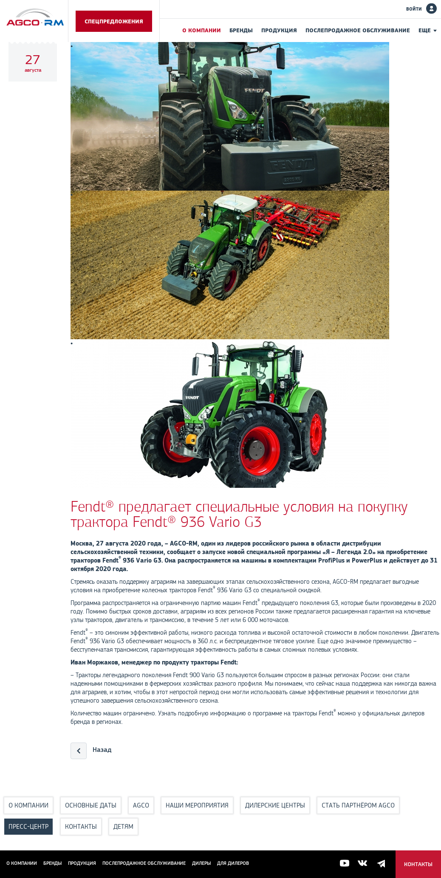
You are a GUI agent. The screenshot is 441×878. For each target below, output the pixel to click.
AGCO (141, 805)
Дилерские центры (275, 805)
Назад (102, 749)
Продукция (279, 30)
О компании (201, 30)
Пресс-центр (28, 826)
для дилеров (233, 863)
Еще (424, 30)
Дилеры (201, 863)
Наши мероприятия (197, 805)
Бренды (241, 30)
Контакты (81, 826)
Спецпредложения (114, 21)
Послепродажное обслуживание (357, 30)
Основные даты (90, 805)
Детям (123, 826)
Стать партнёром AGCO (358, 805)
